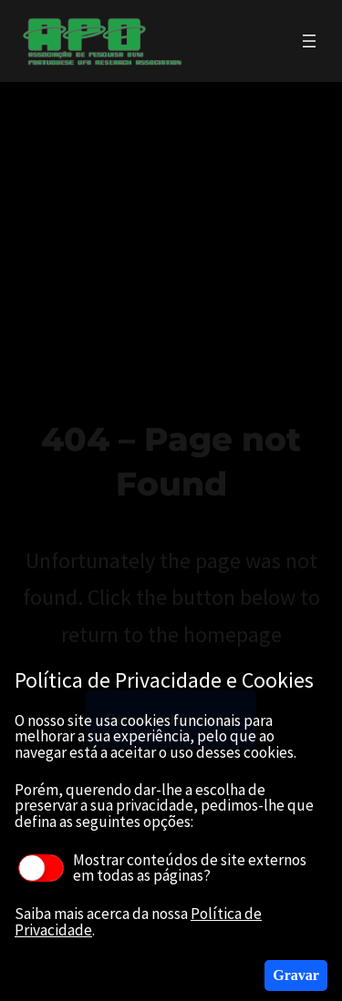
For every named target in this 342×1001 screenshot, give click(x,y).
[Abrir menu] (309, 41)
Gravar (296, 975)
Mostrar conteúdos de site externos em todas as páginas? (162, 868)
